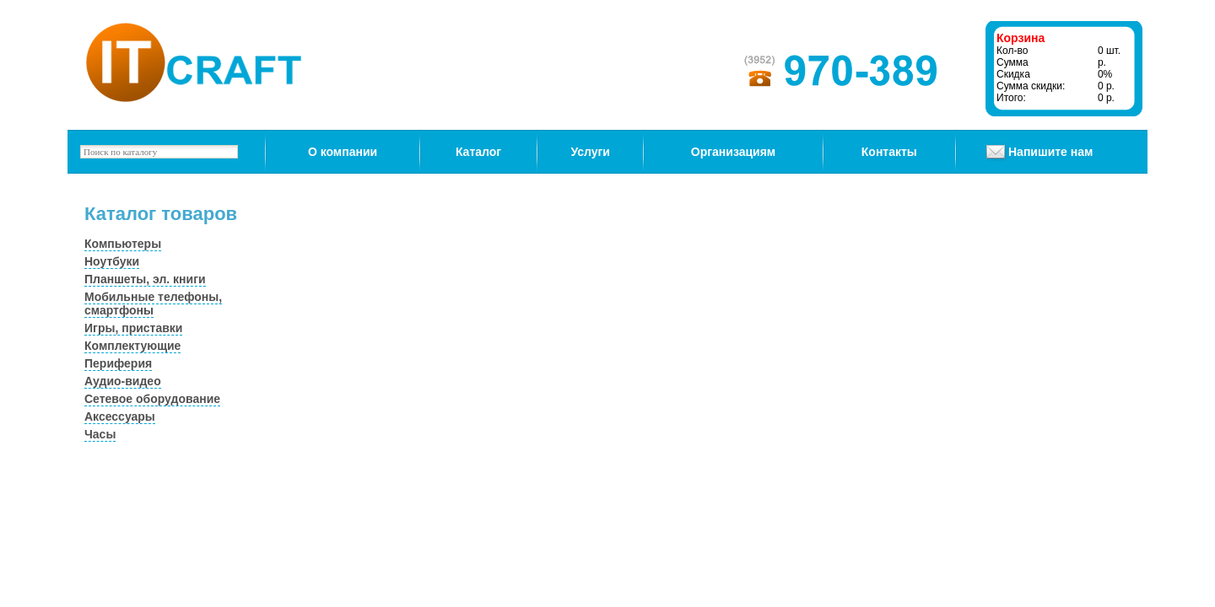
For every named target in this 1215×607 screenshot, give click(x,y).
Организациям (733, 151)
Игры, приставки (133, 328)
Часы (100, 434)
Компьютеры (122, 243)
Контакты (889, 151)
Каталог (478, 151)
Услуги (590, 151)
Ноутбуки (111, 261)
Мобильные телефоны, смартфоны (153, 303)
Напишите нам (1050, 151)
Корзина (1020, 38)
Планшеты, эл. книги (145, 279)
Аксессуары (119, 416)
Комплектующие (132, 345)
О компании (342, 151)
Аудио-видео (122, 381)
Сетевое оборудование (152, 399)
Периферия (118, 363)
